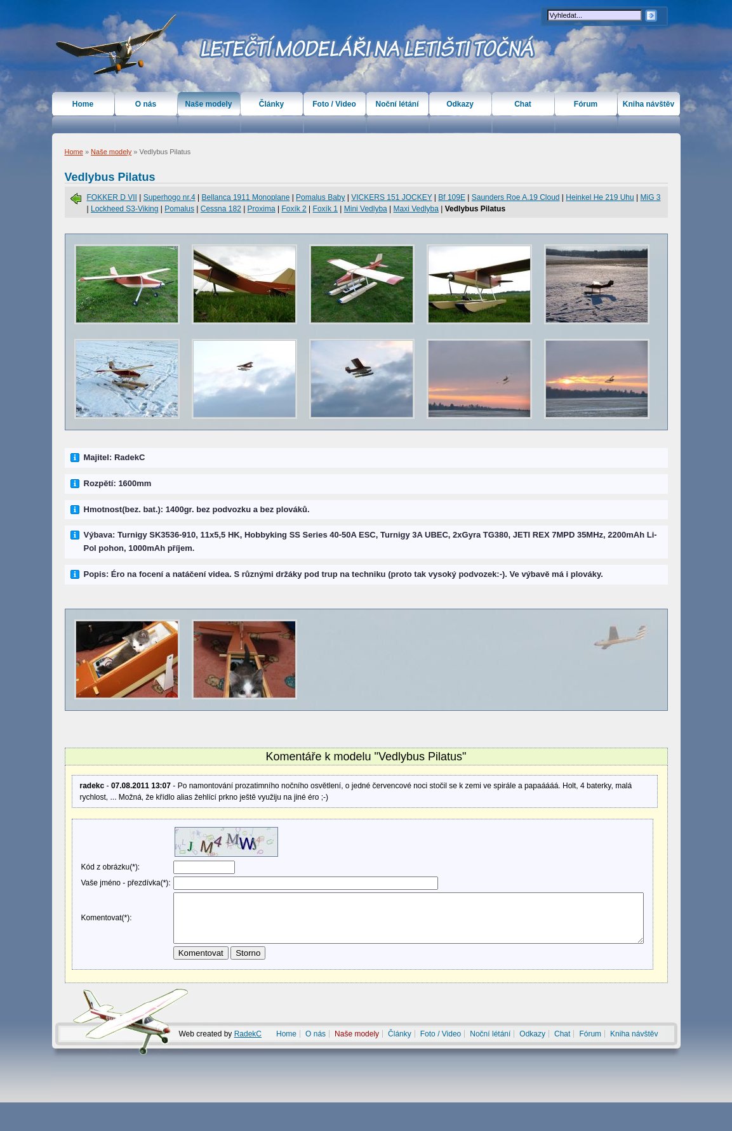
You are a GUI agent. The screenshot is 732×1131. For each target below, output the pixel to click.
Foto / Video (334, 104)
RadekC (248, 1062)
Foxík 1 (325, 208)
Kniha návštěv (648, 104)
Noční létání (396, 104)
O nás (145, 104)
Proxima (262, 208)
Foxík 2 (293, 208)
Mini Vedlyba (365, 208)
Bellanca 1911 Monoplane (246, 197)
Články (271, 104)
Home (74, 151)
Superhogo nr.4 (169, 197)
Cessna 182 (221, 208)
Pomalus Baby (320, 197)
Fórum (585, 104)
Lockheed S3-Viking (125, 208)
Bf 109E (451, 197)
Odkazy (460, 104)
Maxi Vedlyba (416, 208)
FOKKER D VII (112, 197)
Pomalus (179, 208)
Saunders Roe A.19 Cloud (516, 197)
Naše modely (111, 151)
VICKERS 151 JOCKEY (391, 197)
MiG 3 (651, 197)
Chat (522, 104)
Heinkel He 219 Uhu (600, 197)
